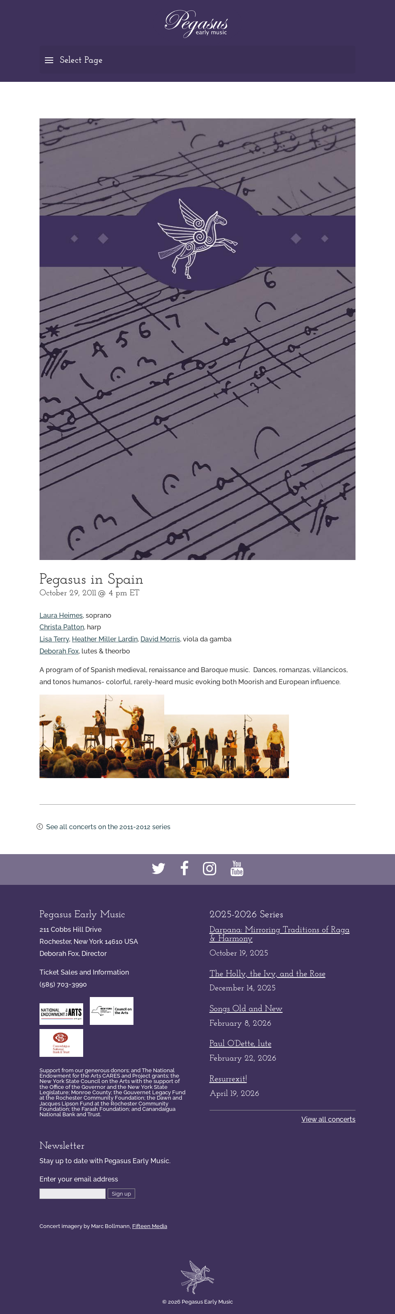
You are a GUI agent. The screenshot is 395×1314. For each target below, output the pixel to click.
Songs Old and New (246, 1009)
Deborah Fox (59, 651)
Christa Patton (62, 627)
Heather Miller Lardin (105, 639)
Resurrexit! (228, 1079)
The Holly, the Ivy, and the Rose (268, 974)
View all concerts (328, 1119)
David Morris (160, 639)
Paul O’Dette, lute (241, 1043)
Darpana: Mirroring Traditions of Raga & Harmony (280, 934)
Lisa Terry (54, 639)
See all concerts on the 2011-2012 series (108, 827)
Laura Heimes (61, 615)
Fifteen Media (149, 1226)
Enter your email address (79, 1179)
